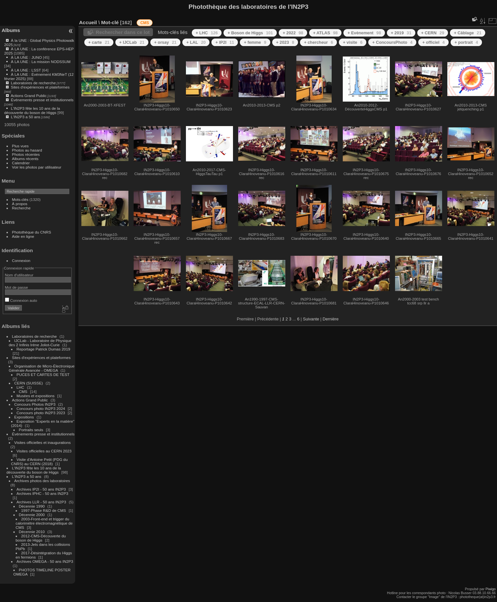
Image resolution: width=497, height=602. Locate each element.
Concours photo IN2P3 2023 (41, 413)
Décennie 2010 (32, 531)
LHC (21, 387)
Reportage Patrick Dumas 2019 (43, 349)
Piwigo (491, 589)
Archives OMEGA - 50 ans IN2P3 (45, 561)
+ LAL (196, 42)
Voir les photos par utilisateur (36, 167)
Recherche (21, 208)
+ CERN (432, 32)
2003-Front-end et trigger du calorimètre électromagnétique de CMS (44, 523)
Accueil (88, 22)
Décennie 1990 (32, 506)
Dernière (331, 319)
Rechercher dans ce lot (123, 32)
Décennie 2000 (32, 515)
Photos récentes (26, 154)
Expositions (24, 417)
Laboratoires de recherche (33, 83)
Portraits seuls (31, 430)
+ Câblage (467, 32)
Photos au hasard (27, 150)
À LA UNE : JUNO (27, 57)
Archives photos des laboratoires (42, 481)
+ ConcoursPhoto (392, 42)
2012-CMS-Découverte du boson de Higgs (41, 538)
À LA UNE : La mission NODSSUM (40, 61)
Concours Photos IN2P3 (35, 404)
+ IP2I (224, 42)
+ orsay (165, 42)
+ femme (255, 42)
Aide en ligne (23, 236)
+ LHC (207, 32)
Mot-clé (110, 22)
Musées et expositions (36, 396)
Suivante (311, 319)
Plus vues (20, 146)
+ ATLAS (325, 32)
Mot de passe (16, 287)
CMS (23, 391)
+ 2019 (401, 32)
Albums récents (25, 158)
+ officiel (433, 42)
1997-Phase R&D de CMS (43, 510)
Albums (11, 30)
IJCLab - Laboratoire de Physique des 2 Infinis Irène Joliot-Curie (40, 342)
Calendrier (21, 163)
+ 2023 (285, 42)
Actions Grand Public (29, 95)
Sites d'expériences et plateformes (40, 87)
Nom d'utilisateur (19, 275)
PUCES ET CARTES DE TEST (43, 374)
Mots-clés (20, 199)
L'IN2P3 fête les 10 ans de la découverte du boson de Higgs (32, 110)
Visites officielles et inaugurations (42, 442)
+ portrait (466, 42)
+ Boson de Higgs (250, 32)
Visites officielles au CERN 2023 (44, 451)
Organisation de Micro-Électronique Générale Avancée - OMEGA (42, 368)
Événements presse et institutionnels (42, 100)
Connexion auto (21, 300)
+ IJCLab (131, 42)
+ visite (352, 42)
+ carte (98, 42)
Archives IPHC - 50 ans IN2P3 (42, 493)
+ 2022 (293, 32)
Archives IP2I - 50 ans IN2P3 (41, 489)
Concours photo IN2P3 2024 (41, 408)
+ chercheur (318, 42)
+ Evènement (364, 32)
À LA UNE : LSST (26, 70)
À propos (19, 204)
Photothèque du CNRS (31, 232)
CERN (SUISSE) (28, 383)
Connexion (21, 260)
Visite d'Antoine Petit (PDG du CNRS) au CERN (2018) (39, 461)
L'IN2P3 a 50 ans (25, 117)
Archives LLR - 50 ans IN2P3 (41, 502)
